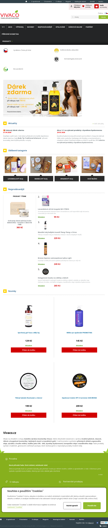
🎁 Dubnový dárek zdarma (13, 130)
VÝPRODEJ (20, 27)
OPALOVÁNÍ (60, 27)
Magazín (68, 1)
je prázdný (103, 6)
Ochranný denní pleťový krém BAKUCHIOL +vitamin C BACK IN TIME (19, 223)
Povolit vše (92, 506)
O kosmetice (48, 1)
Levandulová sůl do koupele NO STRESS (53, 209)
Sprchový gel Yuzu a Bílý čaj (28, 333)
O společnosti (35, 1)
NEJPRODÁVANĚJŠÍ (45, 27)
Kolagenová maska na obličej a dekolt (53, 278)
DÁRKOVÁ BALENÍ (75, 27)
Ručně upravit (72, 506)
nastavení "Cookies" (15, 507)
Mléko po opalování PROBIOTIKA (79, 333)
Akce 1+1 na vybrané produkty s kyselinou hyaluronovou (79, 130)
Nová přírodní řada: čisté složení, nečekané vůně (28, 465)
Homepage (26, 1)
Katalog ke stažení (80, 1)
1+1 (3, 27)
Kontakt (92, 1)
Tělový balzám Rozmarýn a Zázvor (28, 398)
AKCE (10, 27)
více (101, 475)
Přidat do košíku (28, 350)
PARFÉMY (89, 27)
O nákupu (59, 1)
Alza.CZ (91, 523)
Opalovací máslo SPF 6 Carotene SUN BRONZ (79, 398)
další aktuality (99, 124)
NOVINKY (30, 27)
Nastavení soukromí (57, 526)
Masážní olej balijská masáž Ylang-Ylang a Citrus (57, 232)
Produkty (6, 41)
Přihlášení (77, 6)
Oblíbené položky (88, 6)
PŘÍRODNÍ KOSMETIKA (10, 34)
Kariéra (101, 1)
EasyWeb (18, 526)
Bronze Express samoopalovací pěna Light (55, 258)
